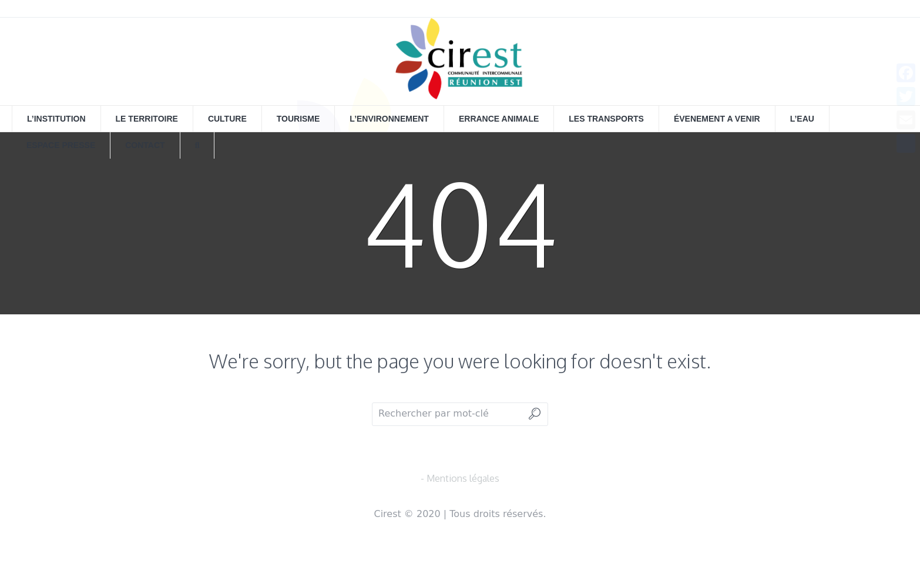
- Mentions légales (460, 478)
